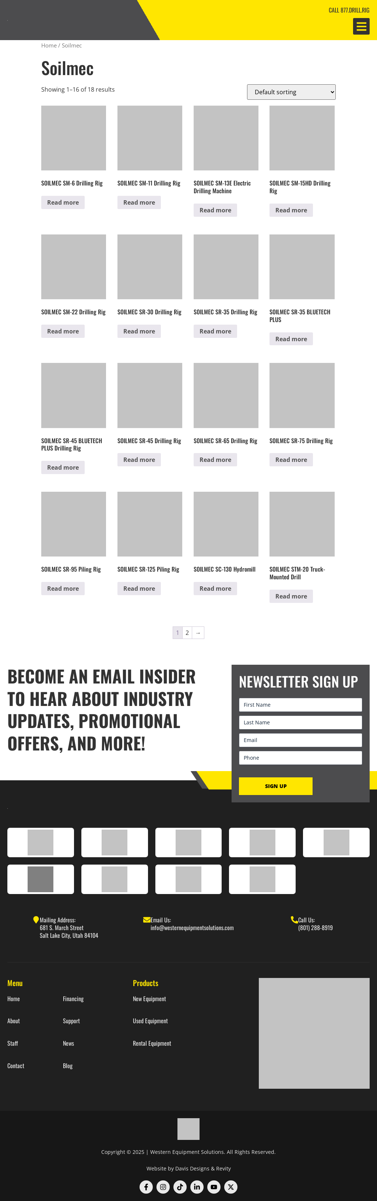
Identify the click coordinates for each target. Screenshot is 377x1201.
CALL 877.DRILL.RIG (349, 10)
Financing (73, 999)
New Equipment (149, 999)
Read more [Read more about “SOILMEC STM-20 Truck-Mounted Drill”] (291, 596)
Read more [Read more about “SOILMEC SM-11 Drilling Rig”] (139, 202)
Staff (12, 1043)
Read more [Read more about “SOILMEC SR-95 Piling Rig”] (63, 588)
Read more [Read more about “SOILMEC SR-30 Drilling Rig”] (139, 331)
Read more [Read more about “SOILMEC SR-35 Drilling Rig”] (215, 331)
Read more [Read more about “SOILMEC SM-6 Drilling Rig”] (63, 202)
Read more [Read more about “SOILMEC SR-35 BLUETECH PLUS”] (291, 339)
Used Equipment (150, 1021)
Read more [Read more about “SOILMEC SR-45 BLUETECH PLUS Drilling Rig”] (63, 467)
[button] (361, 26)
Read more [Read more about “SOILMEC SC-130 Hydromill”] (215, 588)
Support (71, 1021)
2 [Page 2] (187, 633)
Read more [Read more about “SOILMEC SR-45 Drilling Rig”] (139, 460)
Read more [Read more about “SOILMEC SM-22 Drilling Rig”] (63, 331)
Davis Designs (192, 1168)
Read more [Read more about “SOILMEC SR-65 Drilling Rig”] (215, 460)
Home (49, 45)
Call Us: (306, 919)
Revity (223, 1168)
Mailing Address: (57, 919)
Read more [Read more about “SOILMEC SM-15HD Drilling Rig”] (291, 210)
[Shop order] (291, 92)
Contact (15, 1066)
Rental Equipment (152, 1043)
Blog (68, 1066)
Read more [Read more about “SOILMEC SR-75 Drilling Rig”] (291, 460)
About (13, 1021)
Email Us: (161, 919)
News (68, 1043)
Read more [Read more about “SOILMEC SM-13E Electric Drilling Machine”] (215, 210)
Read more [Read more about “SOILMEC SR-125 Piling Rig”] (139, 588)
